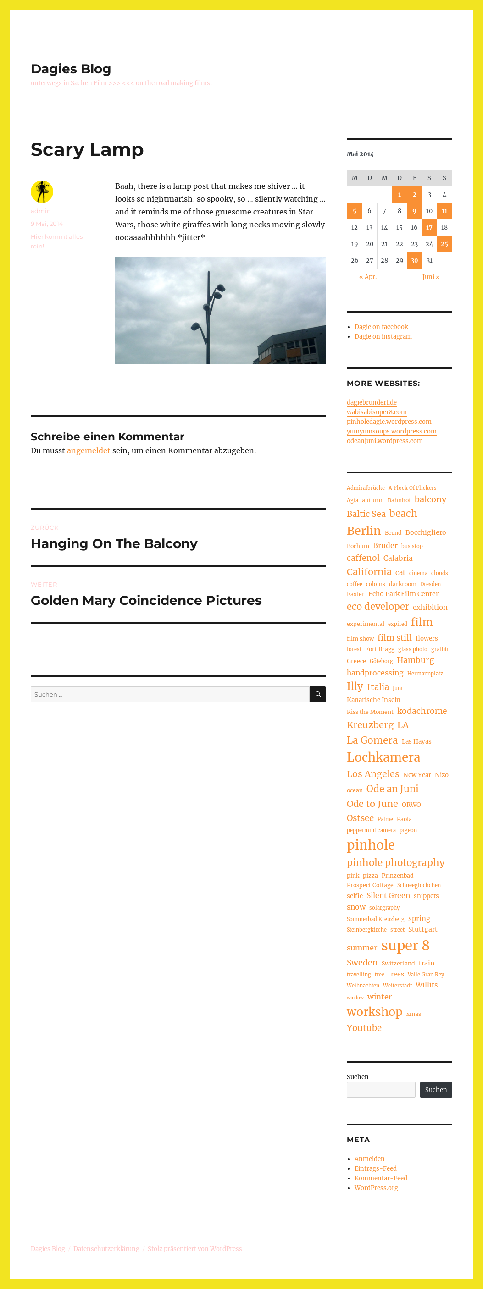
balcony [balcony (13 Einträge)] (430, 499)
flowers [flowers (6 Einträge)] (427, 638)
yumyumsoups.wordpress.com (392, 431)
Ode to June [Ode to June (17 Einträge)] (372, 803)
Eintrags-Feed (376, 1169)
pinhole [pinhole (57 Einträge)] (371, 845)
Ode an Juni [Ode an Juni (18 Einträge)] (392, 789)
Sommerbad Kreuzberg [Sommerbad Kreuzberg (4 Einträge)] (376, 919)
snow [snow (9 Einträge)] (356, 907)
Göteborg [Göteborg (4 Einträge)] (381, 661)
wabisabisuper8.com (377, 412)
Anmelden (370, 1159)
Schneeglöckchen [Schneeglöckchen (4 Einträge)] (419, 885)
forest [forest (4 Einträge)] (354, 649)
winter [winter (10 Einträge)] (379, 996)
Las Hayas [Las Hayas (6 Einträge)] (417, 742)
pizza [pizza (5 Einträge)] (370, 875)
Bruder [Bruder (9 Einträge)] (385, 545)
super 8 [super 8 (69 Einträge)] (405, 945)
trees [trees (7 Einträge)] (396, 974)
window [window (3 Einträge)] (355, 998)
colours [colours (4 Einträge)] (375, 584)
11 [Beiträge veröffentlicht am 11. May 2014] (444, 211)
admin (41, 210)
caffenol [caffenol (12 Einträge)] (363, 558)
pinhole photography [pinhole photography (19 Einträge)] (396, 863)
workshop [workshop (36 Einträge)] (375, 1012)
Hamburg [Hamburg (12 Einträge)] (415, 660)
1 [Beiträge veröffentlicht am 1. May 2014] (399, 194)
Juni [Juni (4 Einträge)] (398, 688)
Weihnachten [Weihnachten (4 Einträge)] (363, 985)
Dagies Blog (71, 69)
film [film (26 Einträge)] (422, 622)
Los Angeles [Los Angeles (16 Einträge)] (373, 773)
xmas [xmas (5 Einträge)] (413, 1013)
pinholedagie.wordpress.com (389, 422)
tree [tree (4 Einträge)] (379, 974)
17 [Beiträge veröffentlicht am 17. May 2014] (429, 227)
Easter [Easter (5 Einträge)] (356, 594)
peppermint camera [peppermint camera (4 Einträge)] (371, 830)
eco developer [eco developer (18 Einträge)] (378, 607)
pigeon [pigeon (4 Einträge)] (408, 830)
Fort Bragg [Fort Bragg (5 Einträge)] (379, 649)
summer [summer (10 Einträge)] (362, 947)
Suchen (358, 1077)
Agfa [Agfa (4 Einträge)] (352, 500)
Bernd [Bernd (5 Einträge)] (393, 532)
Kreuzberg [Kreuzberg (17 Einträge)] (370, 724)
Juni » (431, 277)
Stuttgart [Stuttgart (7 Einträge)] (423, 929)
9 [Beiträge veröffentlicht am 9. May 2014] (414, 211)
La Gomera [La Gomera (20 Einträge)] (372, 740)
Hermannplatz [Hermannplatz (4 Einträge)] (425, 673)
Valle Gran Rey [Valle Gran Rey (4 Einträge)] (426, 974)
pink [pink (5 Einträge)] (353, 875)
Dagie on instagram (383, 336)
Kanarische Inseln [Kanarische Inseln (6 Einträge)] (373, 700)
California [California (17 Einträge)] (369, 571)
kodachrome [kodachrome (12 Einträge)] (422, 711)
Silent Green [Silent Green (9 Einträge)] (388, 895)
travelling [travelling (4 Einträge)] (359, 974)
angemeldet (89, 450)
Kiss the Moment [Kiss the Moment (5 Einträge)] (370, 711)
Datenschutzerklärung (106, 1249)
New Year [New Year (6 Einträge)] (417, 775)
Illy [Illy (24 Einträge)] (355, 686)
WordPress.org (376, 1188)
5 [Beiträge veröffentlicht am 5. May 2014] (354, 211)
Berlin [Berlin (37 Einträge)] (364, 530)
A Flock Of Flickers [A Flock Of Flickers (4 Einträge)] (413, 488)
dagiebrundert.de (372, 402)
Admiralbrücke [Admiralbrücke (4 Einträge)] (366, 488)
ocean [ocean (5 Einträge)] (355, 790)
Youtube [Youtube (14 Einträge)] (364, 1028)
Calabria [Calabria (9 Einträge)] (398, 558)
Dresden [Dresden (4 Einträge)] (430, 584)
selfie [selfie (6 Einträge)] (355, 896)
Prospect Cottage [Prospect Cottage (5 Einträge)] (370, 885)
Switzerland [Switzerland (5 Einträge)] (398, 963)
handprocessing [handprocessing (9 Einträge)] (375, 673)
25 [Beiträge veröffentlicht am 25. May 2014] (444, 244)
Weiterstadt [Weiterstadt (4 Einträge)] (397, 985)
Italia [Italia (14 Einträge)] (378, 687)
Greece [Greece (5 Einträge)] (356, 661)
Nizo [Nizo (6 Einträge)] (442, 775)
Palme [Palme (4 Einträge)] (385, 819)
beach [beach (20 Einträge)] (403, 513)
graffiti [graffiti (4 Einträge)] (440, 649)
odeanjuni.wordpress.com (385, 441)
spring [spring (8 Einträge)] (419, 918)
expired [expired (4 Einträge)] (397, 624)
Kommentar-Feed (381, 1178)
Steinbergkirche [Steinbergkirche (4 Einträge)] (367, 930)
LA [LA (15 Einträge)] (403, 724)
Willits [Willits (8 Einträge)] (427, 985)
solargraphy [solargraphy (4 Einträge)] (384, 908)
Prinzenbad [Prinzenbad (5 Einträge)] (398, 875)
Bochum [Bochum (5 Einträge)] (358, 546)
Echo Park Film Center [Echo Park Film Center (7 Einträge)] (403, 594)
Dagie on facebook (381, 327)
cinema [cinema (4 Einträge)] (418, 573)
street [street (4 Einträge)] (397, 930)
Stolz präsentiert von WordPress (195, 1249)
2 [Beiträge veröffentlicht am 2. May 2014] (414, 194)
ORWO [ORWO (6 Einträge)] (411, 805)
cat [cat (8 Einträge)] (400, 572)
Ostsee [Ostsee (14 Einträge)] (360, 818)
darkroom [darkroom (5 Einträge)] (402, 584)
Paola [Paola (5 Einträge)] (404, 819)
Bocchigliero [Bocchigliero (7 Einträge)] (425, 532)
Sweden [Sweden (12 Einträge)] (362, 963)
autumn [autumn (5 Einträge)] (373, 500)
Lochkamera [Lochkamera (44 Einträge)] (384, 757)
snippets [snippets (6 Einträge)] (426, 896)
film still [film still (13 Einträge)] (395, 637)
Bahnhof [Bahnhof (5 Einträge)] (399, 500)
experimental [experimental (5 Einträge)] (365, 623)
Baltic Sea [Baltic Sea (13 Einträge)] (366, 514)
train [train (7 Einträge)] (426, 963)
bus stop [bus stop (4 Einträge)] (412, 546)
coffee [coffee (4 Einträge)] (354, 584)
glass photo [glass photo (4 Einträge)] (412, 649)
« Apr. (368, 277)
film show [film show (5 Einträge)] (360, 638)
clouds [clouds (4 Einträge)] (439, 573)
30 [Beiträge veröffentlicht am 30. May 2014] (414, 260)
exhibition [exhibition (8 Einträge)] (430, 607)
